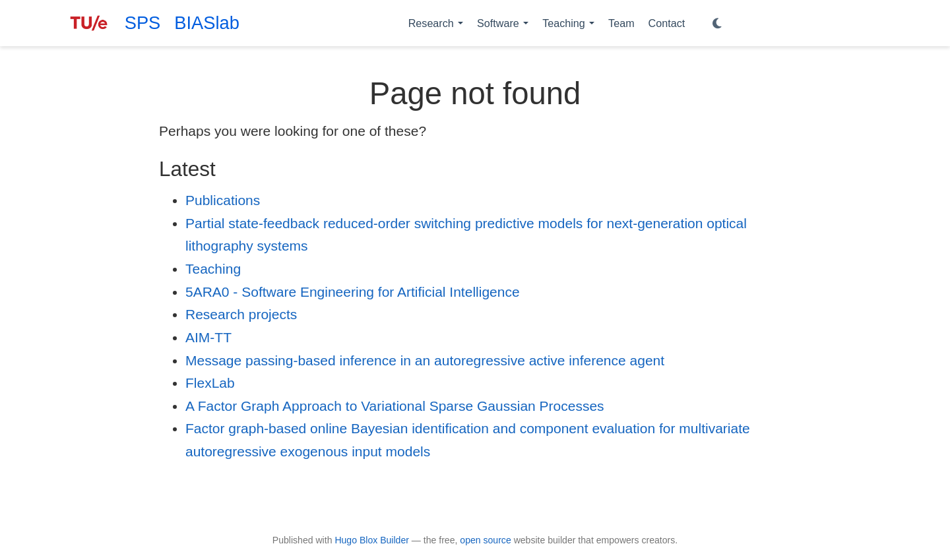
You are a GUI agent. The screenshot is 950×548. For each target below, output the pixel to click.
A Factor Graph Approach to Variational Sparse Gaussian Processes (394, 405)
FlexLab (210, 382)
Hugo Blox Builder (371, 540)
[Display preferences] (717, 24)
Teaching (213, 268)
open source (485, 540)
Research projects (241, 314)
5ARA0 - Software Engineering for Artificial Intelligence (352, 291)
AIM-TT (208, 337)
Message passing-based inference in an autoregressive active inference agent (424, 360)
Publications (222, 200)
